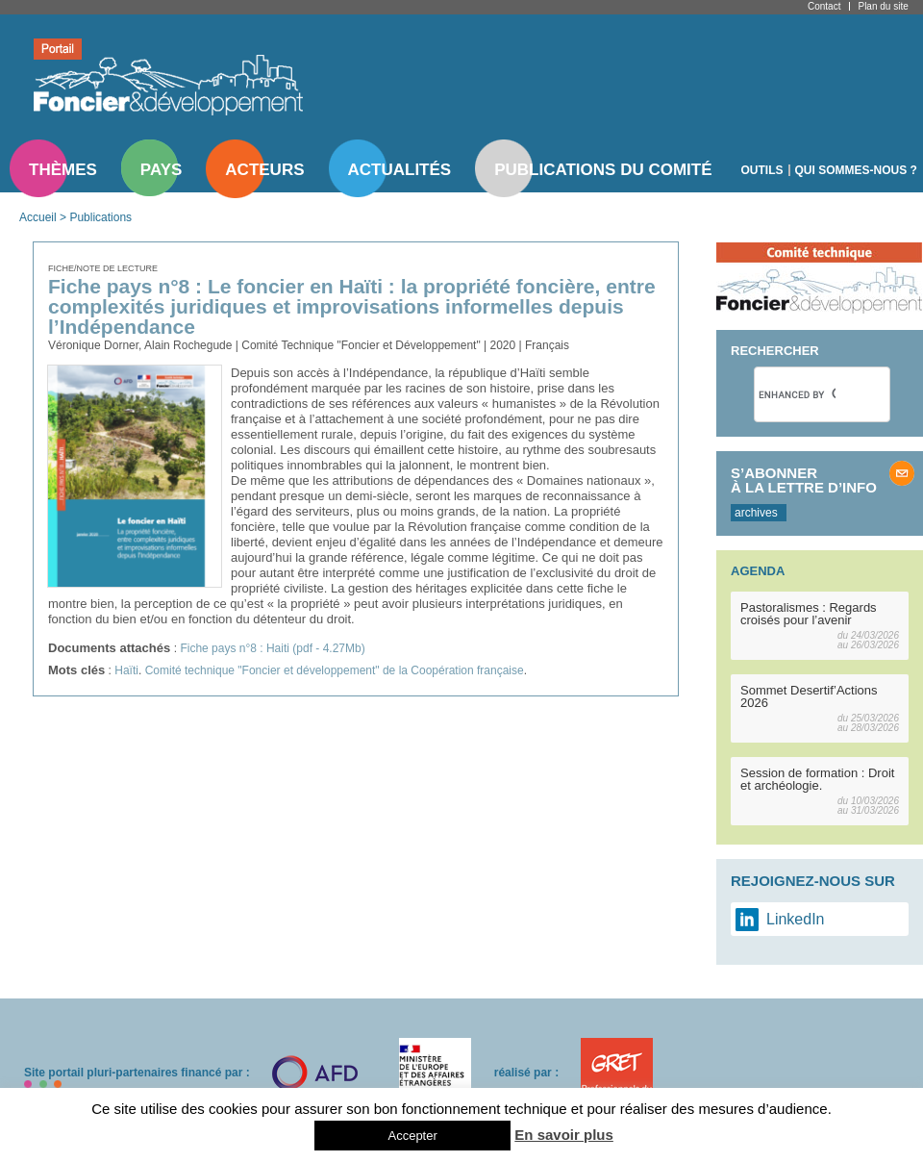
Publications (100, 217)
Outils (762, 170)
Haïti (126, 670)
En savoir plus (563, 1134)
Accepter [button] (412, 1135)
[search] (797, 394)
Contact (824, 6)
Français (547, 345)
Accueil (38, 217)
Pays (161, 170)
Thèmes (63, 170)
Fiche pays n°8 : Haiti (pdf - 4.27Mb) (272, 648)
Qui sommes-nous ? (856, 170)
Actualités (400, 170)
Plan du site (883, 6)
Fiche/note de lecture (103, 268)
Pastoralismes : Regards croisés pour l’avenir (808, 613)
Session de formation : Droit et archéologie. (817, 779)
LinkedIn (795, 919)
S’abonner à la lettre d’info (804, 480)
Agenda (758, 571)
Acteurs (264, 170)
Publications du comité (602, 170)
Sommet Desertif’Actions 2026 (809, 696)
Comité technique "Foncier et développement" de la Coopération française (334, 670)
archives (756, 512)
